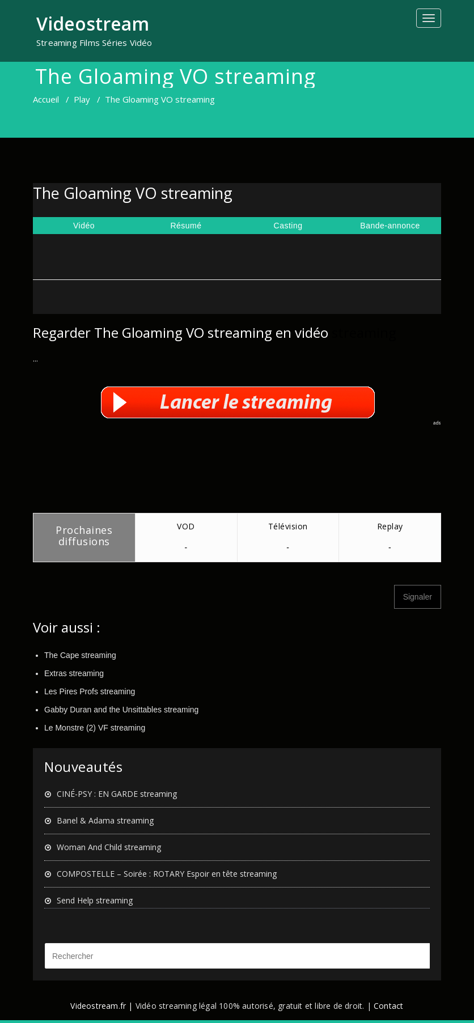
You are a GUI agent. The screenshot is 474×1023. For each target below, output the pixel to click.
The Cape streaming (80, 655)
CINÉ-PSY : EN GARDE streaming (117, 793)
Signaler (417, 596)
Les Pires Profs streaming (89, 691)
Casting (288, 225)
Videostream (92, 23)
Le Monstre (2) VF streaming (94, 727)
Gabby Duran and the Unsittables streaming (121, 709)
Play (82, 99)
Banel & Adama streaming (105, 820)
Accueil (46, 99)
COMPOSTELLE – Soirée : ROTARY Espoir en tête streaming (167, 873)
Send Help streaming (95, 900)
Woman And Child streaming (109, 847)
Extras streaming (74, 673)
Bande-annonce (390, 225)
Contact (388, 1005)
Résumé (185, 225)
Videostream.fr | (101, 1005)
